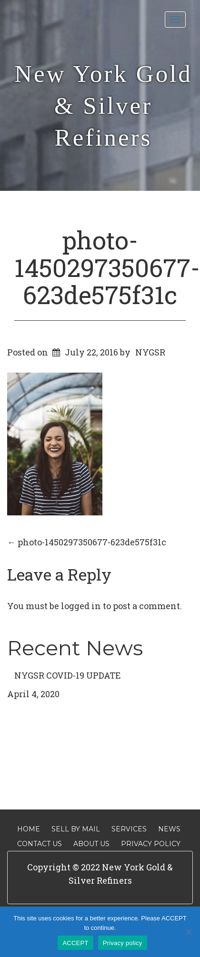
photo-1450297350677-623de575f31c (107, 267)
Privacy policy (122, 943)
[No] (188, 932)
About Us (91, 843)
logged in (81, 606)
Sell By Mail (75, 829)
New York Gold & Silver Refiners (103, 105)
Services (129, 829)
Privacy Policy (150, 843)
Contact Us (39, 843)
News (169, 829)
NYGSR (150, 352)
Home (28, 829)
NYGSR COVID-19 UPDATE (67, 675)
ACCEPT (75, 943)
